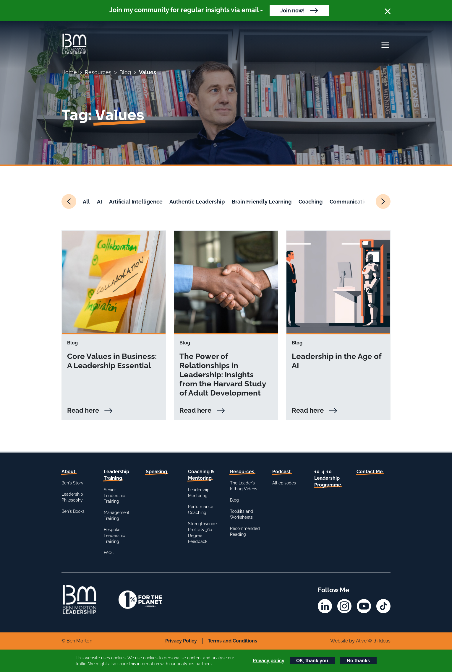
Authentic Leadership (197, 201)
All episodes (284, 483)
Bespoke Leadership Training (114, 535)
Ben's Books (73, 511)
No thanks (358, 660)
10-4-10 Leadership (327, 478)
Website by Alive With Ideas (360, 641)
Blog (125, 72)
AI (99, 201)
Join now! (292, 10)
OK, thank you (312, 660)
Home (69, 72)
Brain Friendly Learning (261, 201)
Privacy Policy (181, 641)
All (86, 201)
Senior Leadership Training (114, 495)
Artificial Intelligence (136, 201)
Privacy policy (268, 660)
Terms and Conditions (232, 641)
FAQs (109, 552)
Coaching (311, 201)
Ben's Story (72, 483)
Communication (350, 201)
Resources (98, 72)
